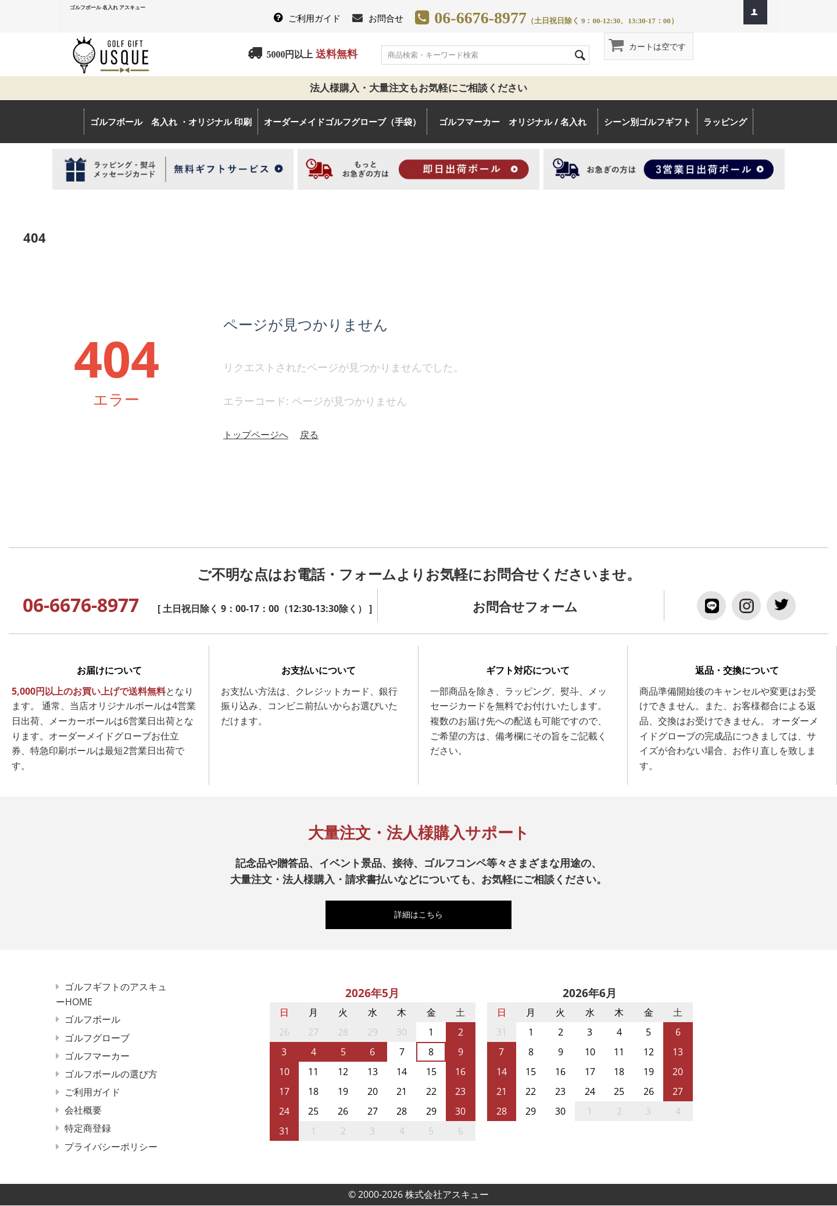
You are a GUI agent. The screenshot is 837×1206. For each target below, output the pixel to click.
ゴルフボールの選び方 (111, 1074)
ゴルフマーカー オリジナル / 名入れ (518, 121)
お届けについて (109, 670)
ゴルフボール (93, 1019)
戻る (309, 434)
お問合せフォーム (525, 606)
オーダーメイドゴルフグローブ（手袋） (342, 121)
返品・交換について (737, 670)
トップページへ (255, 434)
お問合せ (386, 18)
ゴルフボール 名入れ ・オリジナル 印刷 (171, 121)
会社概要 (83, 1110)
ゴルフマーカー (97, 1056)
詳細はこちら (423, 914)
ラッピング (725, 121)
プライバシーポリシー (111, 1146)
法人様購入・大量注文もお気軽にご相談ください (423, 87)
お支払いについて (318, 670)
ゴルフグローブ (97, 1037)
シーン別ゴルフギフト (647, 121)
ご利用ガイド (314, 18)
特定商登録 (88, 1128)
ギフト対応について (528, 670)
